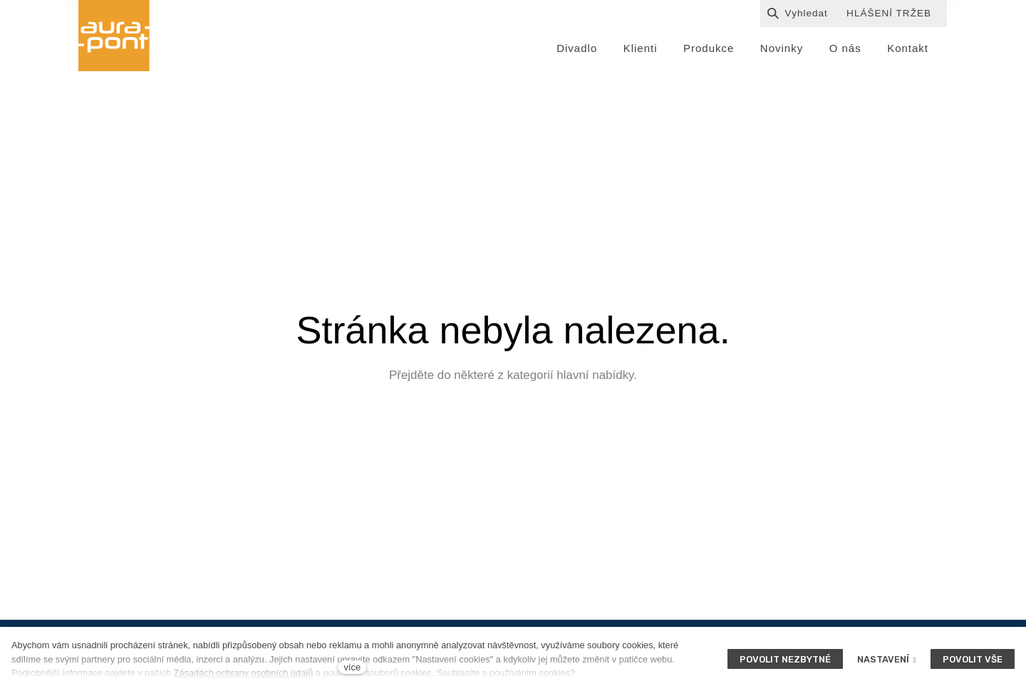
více (352, 667)
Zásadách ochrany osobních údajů (244, 672)
